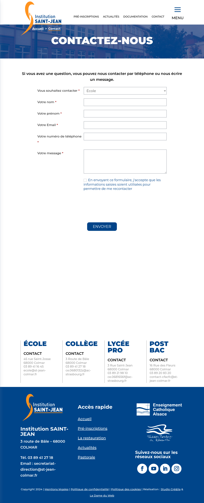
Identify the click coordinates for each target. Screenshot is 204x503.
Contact (158, 16)
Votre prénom (49, 113)
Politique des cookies (126, 489)
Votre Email (47, 125)
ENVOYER (102, 226)
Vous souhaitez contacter (58, 90)
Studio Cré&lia (171, 489)
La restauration (92, 438)
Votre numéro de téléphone (59, 139)
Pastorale (86, 457)
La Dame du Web (102, 495)
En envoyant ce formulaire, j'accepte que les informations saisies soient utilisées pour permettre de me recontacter (122, 184)
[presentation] (65, 204)
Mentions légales (56, 489)
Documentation (135, 16)
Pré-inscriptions (86, 16)
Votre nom (46, 102)
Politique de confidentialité (90, 489)
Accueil (84, 419)
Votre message (50, 153)
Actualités (111, 16)
